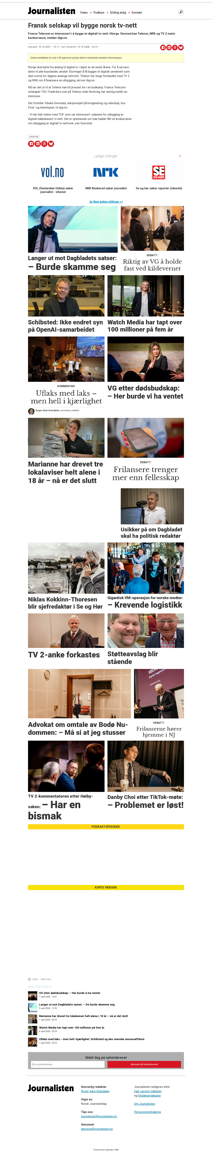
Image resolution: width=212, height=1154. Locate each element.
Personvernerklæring (147, 1112)
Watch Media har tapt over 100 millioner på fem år (71, 1027)
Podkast (98, 12)
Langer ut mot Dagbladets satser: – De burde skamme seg (77, 1004)
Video (84, 12)
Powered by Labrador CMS (106, 1150)
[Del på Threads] (175, 47)
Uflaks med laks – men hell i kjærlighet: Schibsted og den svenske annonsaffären (91, 1039)
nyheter (34, 137)
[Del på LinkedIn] (169, 47)
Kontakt (137, 12)
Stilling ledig (118, 12)
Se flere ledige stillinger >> (106, 201)
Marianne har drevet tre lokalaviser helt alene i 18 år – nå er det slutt (83, 1016)
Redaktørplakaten (149, 1095)
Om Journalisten (144, 1104)
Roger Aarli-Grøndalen (95, 1091)
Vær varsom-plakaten (148, 1091)
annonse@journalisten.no (97, 1129)
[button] (180, 156)
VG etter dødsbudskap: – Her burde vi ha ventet (69, 993)
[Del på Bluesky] (181, 47)
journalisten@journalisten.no (99, 1116)
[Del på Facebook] (163, 47)
